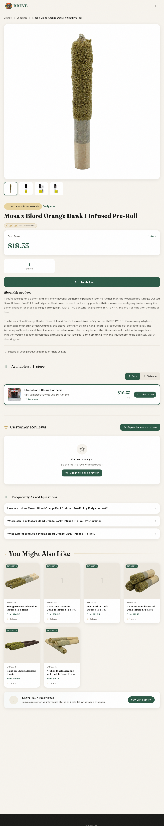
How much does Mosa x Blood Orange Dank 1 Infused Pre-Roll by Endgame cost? (82, 508)
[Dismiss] (156, 695)
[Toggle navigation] (155, 6)
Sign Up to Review (141, 699)
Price (133, 376)
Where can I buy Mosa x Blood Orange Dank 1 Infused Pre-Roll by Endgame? (82, 521)
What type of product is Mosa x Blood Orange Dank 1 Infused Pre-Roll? (82, 533)
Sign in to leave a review (140, 427)
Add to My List (82, 282)
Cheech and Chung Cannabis (43, 390)
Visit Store (145, 394)
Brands (8, 17)
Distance (150, 376)
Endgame (22, 17)
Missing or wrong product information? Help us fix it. (35, 351)
